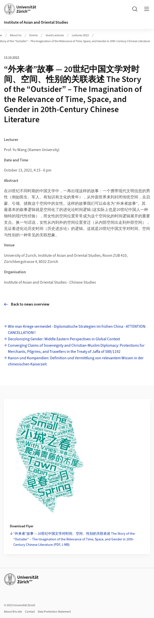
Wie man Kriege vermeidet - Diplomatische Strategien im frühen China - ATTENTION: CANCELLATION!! (77, 330)
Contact (30, 612)
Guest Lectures (55, 35)
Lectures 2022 (80, 35)
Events (33, 35)
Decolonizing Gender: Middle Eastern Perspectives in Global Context (64, 339)
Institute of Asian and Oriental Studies (36, 22)
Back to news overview (26, 304)
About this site (13, 612)
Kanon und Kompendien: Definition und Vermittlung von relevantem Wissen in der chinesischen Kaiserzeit (76, 361)
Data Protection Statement (54, 612)
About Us (15, 35)
